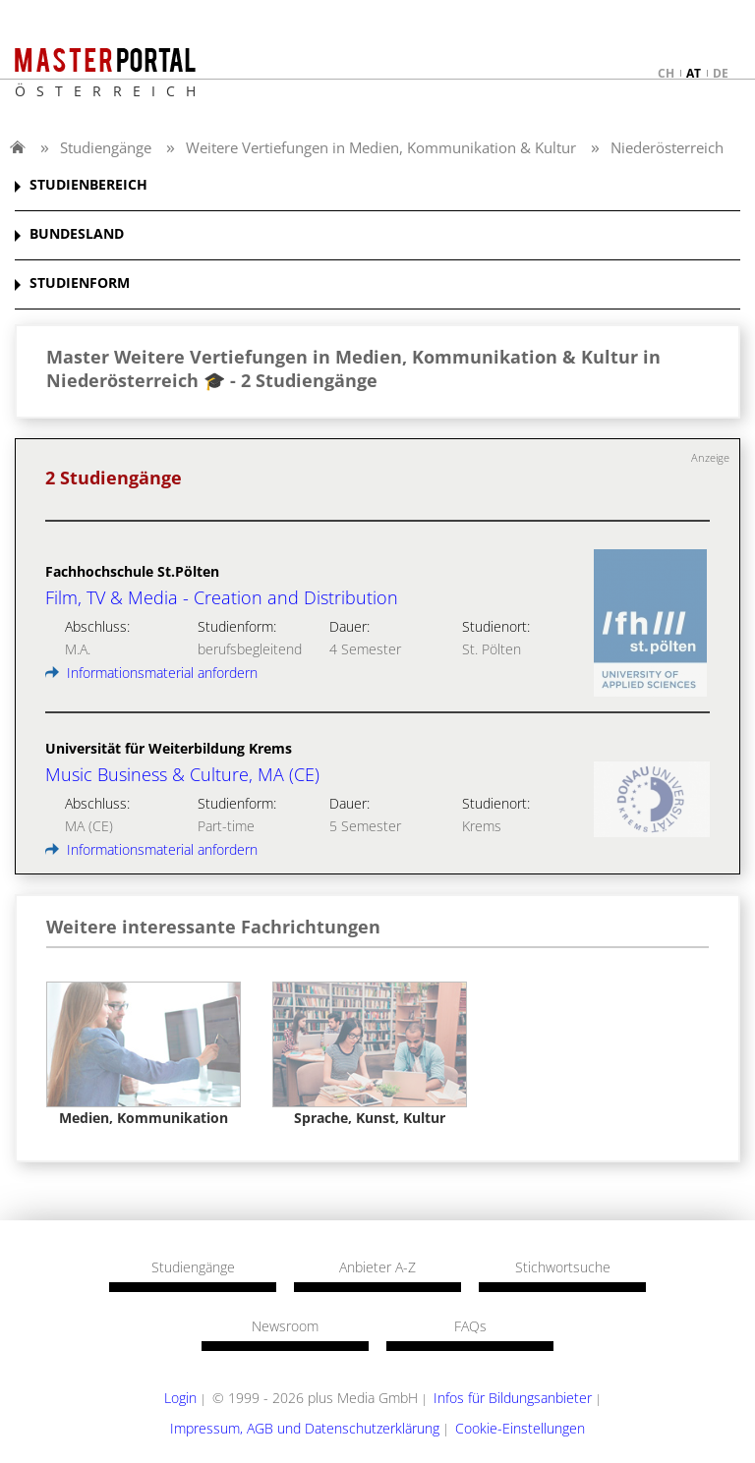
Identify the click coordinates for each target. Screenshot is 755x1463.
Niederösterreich (667, 147)
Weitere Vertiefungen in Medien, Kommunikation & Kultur (381, 147)
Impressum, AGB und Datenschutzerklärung (304, 1428)
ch (666, 73)
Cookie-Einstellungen (520, 1428)
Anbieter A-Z (377, 1267)
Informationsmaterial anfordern (151, 672)
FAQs (470, 1326)
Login (180, 1397)
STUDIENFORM (79, 283)
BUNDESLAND (76, 234)
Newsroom (285, 1326)
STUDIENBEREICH (88, 185)
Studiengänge (105, 147)
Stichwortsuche (562, 1267)
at (693, 73)
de (720, 73)
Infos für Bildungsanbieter (513, 1397)
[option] (143, 1054)
